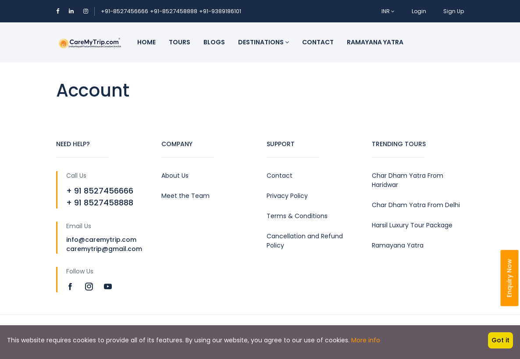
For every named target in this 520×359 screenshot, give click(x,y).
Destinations (263, 42)
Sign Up (453, 11)
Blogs (214, 42)
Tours (179, 42)
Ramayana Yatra (375, 42)
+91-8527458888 (173, 11)
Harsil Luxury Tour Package (412, 225)
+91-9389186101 (220, 11)
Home (146, 42)
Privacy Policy (287, 195)
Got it (500, 340)
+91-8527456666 (124, 11)
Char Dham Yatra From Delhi (416, 205)
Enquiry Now (509, 278)
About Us (175, 175)
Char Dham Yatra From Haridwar (407, 180)
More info (365, 340)
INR (388, 11)
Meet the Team (185, 195)
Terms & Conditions (297, 216)
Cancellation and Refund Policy (305, 241)
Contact (318, 42)
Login (419, 11)
